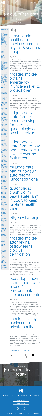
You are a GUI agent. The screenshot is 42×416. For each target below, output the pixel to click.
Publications (3, 57)
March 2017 (3, 227)
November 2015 (4, 250)
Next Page (27, 350)
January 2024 (4, 116)
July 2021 (3, 155)
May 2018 (3, 208)
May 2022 (3, 140)
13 (35, 355)
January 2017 (4, 229)
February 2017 (4, 228)
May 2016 (3, 241)
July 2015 (3, 256)
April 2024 (3, 112)
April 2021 (3, 159)
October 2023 (4, 120)
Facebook (24, 408)
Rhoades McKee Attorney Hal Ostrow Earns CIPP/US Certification (23, 247)
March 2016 (3, 244)
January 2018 (4, 212)
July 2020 (3, 172)
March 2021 (3, 160)
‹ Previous (21, 355)
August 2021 (4, 154)
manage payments (21, 400)
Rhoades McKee (3, 2)
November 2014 (4, 267)
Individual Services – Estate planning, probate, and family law (4, 67)
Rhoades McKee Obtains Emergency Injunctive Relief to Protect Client (25, 83)
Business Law (4, 32)
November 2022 (4, 133)
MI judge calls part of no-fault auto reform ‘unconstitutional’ (25, 174)
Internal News (4, 54)
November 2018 (4, 199)
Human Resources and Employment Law (4, 35)
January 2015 (4, 264)
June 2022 (3, 139)
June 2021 (3, 156)
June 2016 (3, 240)
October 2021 (4, 150)
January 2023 (4, 132)
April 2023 (3, 128)
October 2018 (4, 201)
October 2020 (4, 167)
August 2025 (4, 97)
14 (37, 355)
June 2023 (3, 125)
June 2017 (3, 223)
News (2, 55)
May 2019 (3, 191)
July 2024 (3, 109)
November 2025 (4, 92)
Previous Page (15, 350)
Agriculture (3, 58)
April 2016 (3, 243)
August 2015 (4, 255)
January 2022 (4, 145)
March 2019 (3, 193)
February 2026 (4, 87)
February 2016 (4, 245)
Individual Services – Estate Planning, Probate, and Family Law (4, 40)
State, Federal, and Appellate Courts (4, 49)
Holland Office (36, 395)
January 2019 (4, 196)
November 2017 (4, 215)
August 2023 (4, 124)
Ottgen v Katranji (24, 218)
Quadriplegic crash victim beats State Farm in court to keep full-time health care (24, 199)
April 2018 (3, 209)
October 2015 (4, 251)
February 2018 (4, 211)
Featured (3, 52)
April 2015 (3, 260)
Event (2, 51)
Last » (28, 357)
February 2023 (4, 130)
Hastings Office (23, 395)
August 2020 (4, 171)
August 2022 (4, 136)
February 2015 (4, 262)
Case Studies (4, 31)
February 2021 (4, 161)
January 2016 (4, 246)
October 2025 (4, 93)
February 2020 (4, 179)
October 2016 (4, 234)
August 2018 (4, 204)
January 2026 (4, 88)
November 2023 (4, 119)
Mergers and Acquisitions (4, 75)
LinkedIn (18, 408)
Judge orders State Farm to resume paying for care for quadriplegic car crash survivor (24, 123)
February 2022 (4, 144)
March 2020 (3, 177)
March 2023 (3, 129)
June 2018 (3, 207)
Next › (25, 357)
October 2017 (4, 217)
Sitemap (29, 413)
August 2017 (4, 220)
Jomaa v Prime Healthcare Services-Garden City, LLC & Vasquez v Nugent (25, 44)
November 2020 (4, 166)
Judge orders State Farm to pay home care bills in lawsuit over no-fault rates (25, 150)
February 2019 (4, 195)
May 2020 (3, 175)
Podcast (3, 56)
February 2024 (4, 114)
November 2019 (4, 183)
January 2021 (4, 163)
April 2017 (3, 225)
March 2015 (3, 261)
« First (17, 355)
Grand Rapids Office (9, 395)
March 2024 (3, 113)
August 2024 (4, 108)
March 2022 (3, 143)
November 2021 (4, 149)
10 (28, 355)
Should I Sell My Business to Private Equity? (23, 323)
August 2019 (4, 188)
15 (39, 355)
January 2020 (4, 180)
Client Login (33, 2)
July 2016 (3, 239)
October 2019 (4, 185)
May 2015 (3, 259)
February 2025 (4, 102)
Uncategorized (4, 84)
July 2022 (3, 138)
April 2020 (3, 176)
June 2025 (3, 99)
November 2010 (4, 268)
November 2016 (4, 233)
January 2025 (4, 103)
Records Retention (21, 403)
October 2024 (4, 107)
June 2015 (3, 257)
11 (30, 355)
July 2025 (3, 98)
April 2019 (3, 192)
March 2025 (3, 101)
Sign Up (21, 381)
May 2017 (3, 224)
